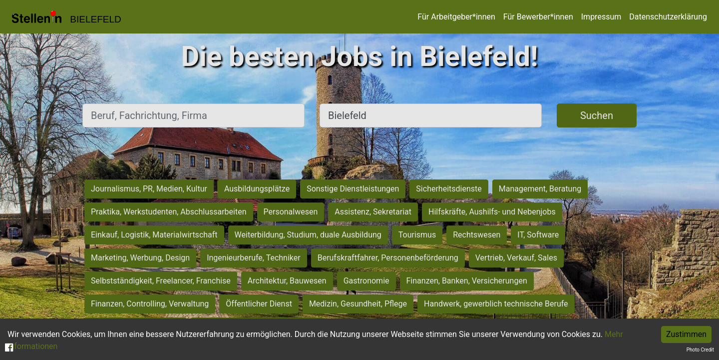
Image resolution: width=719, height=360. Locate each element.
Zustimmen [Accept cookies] (686, 334)
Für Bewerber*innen (538, 17)
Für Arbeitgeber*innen (456, 17)
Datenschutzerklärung (668, 17)
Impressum (601, 17)
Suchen (596, 116)
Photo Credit (700, 349)
